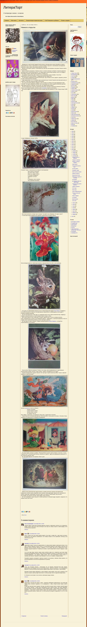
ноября (74, 152)
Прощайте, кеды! (75, 170)
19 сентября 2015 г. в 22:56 (34, 543)
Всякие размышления (75, 78)
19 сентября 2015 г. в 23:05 (34, 565)
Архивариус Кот (74, 232)
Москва (72, 108)
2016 (73, 147)
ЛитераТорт (13, 7)
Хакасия (73, 120)
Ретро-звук (74, 189)
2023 (73, 136)
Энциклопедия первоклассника (34, 20)
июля (74, 204)
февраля (74, 212)
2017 (73, 146)
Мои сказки (73, 121)
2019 (73, 142)
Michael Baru (73, 226)
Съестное (73, 76)
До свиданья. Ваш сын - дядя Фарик (76, 182)
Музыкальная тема (76, 175)
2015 (73, 149)
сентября (74, 155)
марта (74, 211)
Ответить (26, 529)
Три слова (74, 200)
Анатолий (27, 543)
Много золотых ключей (76, 171)
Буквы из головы (74, 123)
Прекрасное (73, 84)
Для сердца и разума (75, 221)
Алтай (72, 110)
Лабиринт (73, 107)
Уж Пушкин (74, 197)
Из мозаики (74, 179)
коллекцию (44, 87)
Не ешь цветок (75, 168)
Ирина (26, 533)
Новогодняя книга (74, 102)
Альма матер (73, 94)
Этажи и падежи (65, 20)
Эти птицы (74, 188)
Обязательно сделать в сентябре (76, 177)
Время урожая (75, 199)
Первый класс (74, 118)
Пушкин (72, 88)
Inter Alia (73, 227)
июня (74, 206)
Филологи (73, 101)
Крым (72, 124)
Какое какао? (74, 164)
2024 (73, 134)
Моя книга (13, 20)
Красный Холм (74, 111)
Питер (72, 104)
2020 (73, 141)
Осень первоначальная (76, 191)
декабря (74, 150)
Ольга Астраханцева (29, 523)
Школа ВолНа (74, 224)
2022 (73, 137)
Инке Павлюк (57, 310)
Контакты (21, 20)
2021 (73, 139)
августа (74, 202)
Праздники (73, 87)
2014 (73, 216)
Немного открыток (75, 173)
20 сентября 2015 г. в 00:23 (34, 581)
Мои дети (73, 81)
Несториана (73, 231)
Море (72, 105)
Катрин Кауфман (52, 321)
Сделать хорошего (76, 186)
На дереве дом (74, 223)
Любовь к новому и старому (76, 162)
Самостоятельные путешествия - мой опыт (76, 229)
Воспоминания (74, 74)
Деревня (73, 97)
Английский (73, 125)
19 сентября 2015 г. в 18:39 (39, 523)
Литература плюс (74, 82)
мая (73, 207)
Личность (73, 91)
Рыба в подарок (75, 195)
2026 (73, 131)
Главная (7, 20)
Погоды (72, 77)
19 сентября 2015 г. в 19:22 (34, 533)
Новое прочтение (74, 114)
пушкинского (27, 408)
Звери (72, 98)
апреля (74, 209)
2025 (73, 132)
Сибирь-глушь (74, 73)
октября (74, 154)
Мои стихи (73, 95)
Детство (72, 85)
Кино (72, 92)
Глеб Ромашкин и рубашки (52, 20)
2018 (73, 144)
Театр (72, 100)
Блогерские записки (75, 115)
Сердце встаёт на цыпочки (75, 158)
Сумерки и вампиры (76, 159)
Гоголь (72, 117)
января (74, 214)
